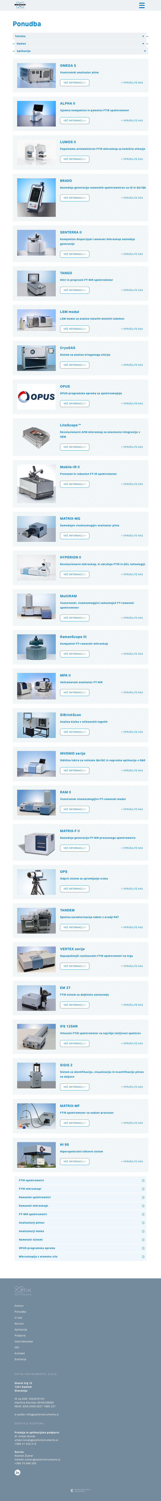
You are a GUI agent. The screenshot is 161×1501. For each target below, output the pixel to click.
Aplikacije (21, 1329)
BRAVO (66, 181)
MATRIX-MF (70, 1106)
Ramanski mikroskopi (33, 1205)
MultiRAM (68, 596)
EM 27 (65, 988)
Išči (17, 1347)
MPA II (65, 675)
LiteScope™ (70, 425)
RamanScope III (73, 637)
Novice (19, 1323)
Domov (19, 1305)
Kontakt (20, 1353)
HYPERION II (70, 557)
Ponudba (20, 1311)
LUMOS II (68, 142)
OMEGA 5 (68, 65)
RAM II (65, 792)
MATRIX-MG (70, 518)
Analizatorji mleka (31, 1231)
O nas (18, 1317)
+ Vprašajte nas (132, 82)
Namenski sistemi (31, 1239)
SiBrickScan (70, 715)
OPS (64, 872)
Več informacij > (75, 82)
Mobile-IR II (70, 467)
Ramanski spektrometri (35, 1197)
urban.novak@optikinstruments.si (36, 1440)
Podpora (20, 1335)
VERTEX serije (72, 949)
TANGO (66, 273)
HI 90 (64, 1144)
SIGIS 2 (66, 1065)
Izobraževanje (24, 1341)
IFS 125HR (69, 1026)
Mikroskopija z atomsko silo (38, 1256)
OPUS (65, 386)
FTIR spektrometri (31, 1180)
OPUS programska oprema (37, 1248)
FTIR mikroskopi (30, 1188)
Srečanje (20, 1359)
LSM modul (69, 312)
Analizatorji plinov (32, 1222)
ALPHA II (67, 103)
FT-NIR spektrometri (33, 1214)
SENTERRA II (71, 232)
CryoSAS (67, 348)
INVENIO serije (73, 753)
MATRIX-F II (70, 831)
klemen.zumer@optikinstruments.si (37, 1459)
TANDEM (67, 910)
